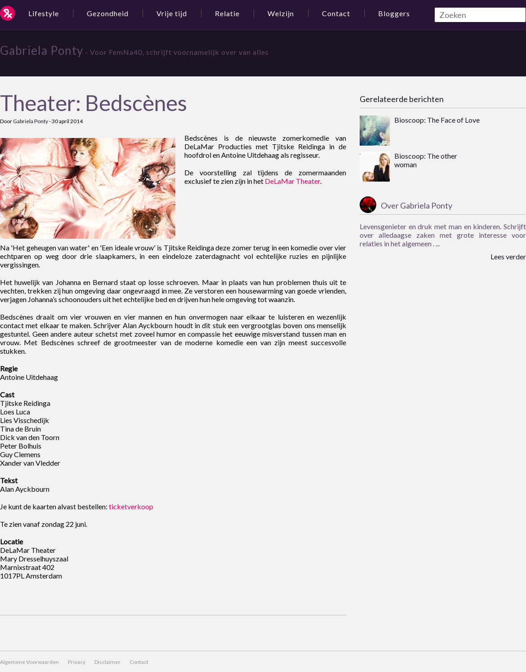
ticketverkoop (131, 506)
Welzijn (280, 13)
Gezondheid (108, 13)
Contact (336, 13)
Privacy (76, 662)
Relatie (227, 13)
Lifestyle (43, 13)
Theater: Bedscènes (93, 103)
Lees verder (508, 256)
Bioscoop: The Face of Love (437, 120)
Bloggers (394, 13)
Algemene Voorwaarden (29, 662)
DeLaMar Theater (292, 181)
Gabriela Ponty (41, 50)
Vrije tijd (171, 13)
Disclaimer (107, 662)
